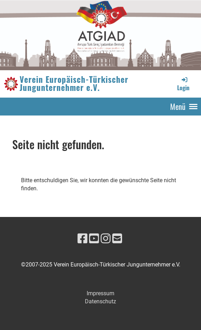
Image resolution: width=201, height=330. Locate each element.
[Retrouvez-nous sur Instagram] (105, 238)
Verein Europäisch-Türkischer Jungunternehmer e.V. (74, 83)
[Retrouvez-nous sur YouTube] (94, 238)
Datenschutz (100, 301)
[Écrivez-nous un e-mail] (117, 238)
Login (183, 84)
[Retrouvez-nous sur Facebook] (82, 238)
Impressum (100, 293)
